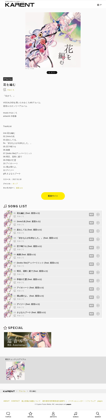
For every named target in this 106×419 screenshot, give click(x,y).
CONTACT (15, 401)
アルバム (22, 391)
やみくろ (8, 90)
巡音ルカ (19, 188)
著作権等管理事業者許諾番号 (53, 401)
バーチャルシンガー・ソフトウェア (82, 401)
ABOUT (6, 401)
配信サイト (53, 196)
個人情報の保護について (31, 401)
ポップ (15, 184)
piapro (100, 401)
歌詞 (91, 214)
